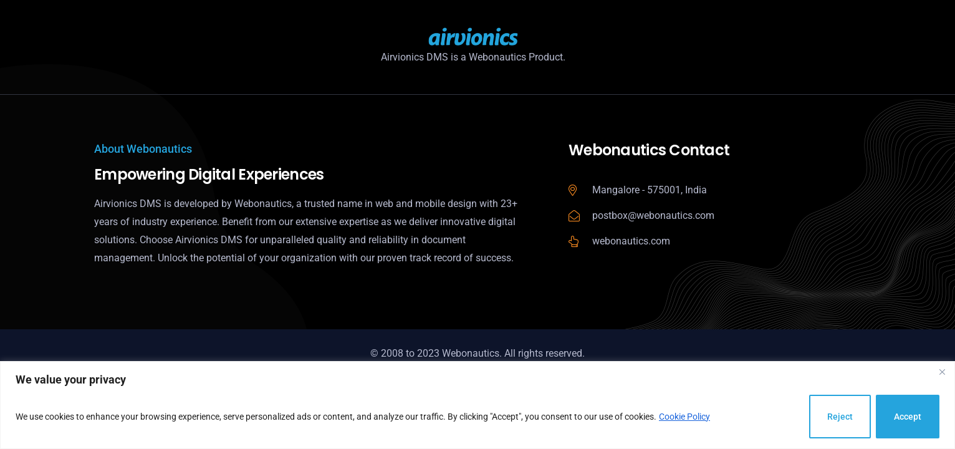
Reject (840, 417)
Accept (907, 417)
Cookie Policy (684, 417)
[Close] (941, 371)
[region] (477, 405)
